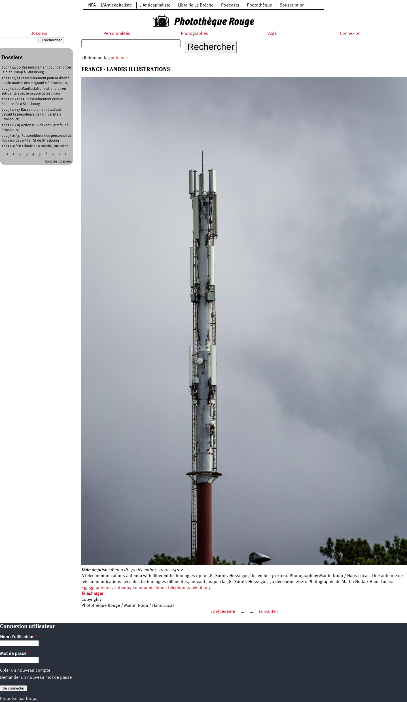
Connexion (350, 33)
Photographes (194, 33)
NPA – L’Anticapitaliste (110, 5)
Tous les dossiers (58, 161)
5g (91, 588)
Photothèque (259, 5)
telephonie (178, 588)
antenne (122, 588)
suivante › (268, 611)
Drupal (32, 699)
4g (83, 588)
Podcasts (230, 5)
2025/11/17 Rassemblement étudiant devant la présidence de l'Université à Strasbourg (31, 114)
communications (149, 588)
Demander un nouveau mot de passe (36, 677)
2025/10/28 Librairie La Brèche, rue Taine (34, 146)
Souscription (292, 5)
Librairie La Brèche (195, 5)
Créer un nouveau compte (25, 670)
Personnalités (116, 33)
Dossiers (38, 33)
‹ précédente (223, 611)
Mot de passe (15, 654)
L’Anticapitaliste (154, 5)
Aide (272, 33)
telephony (201, 588)
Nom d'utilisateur (18, 637)
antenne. (119, 58)
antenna (104, 588)
